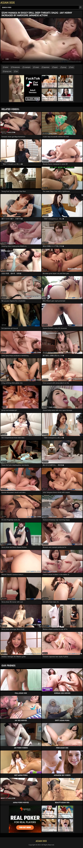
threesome (16, 67)
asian (6, 67)
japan (56, 67)
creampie (27, 67)
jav (17, 71)
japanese (46, 67)
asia (72, 67)
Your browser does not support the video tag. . (41, 41)
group (64, 67)
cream (37, 67)
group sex (8, 71)
